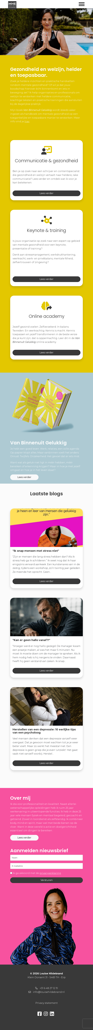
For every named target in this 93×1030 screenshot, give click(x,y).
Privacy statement (46, 1003)
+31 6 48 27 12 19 (49, 988)
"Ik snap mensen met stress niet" (36, 550)
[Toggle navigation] (82, 4)
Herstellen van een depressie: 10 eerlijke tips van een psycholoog (44, 731)
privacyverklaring (50, 873)
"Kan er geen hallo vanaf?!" (31, 640)
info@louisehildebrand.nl (49, 992)
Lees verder (46, 193)
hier (27, 121)
